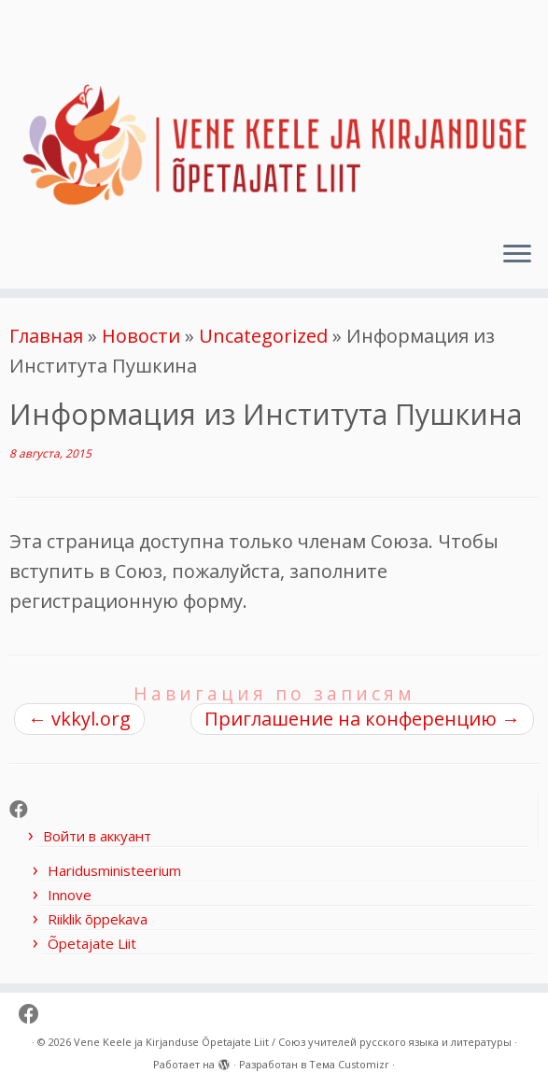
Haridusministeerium (114, 870)
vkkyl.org (79, 718)
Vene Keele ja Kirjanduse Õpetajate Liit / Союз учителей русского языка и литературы (293, 1042)
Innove (69, 894)
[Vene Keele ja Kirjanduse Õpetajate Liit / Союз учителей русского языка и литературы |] (274, 113)
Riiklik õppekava (98, 919)
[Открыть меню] (517, 255)
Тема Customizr (349, 1064)
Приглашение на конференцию (362, 718)
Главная (46, 335)
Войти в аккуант (97, 835)
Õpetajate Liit (92, 943)
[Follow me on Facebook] (24, 810)
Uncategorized (263, 335)
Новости (141, 335)
